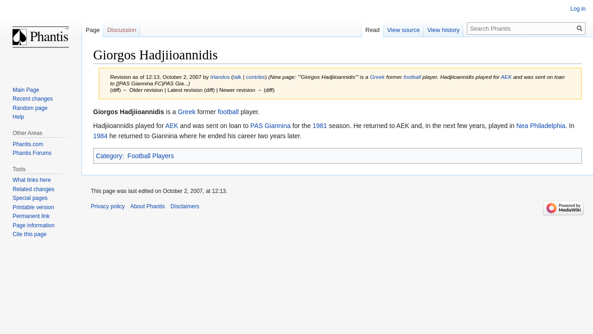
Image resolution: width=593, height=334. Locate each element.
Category (109, 156)
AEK (506, 77)
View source (403, 29)
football (412, 77)
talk (237, 77)
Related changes (33, 189)
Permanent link (31, 216)
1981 (320, 125)
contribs (255, 77)
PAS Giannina (270, 125)
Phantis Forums (32, 153)
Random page (30, 108)
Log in (578, 9)
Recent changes (33, 99)
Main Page (26, 90)
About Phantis (147, 206)
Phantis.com (28, 144)
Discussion (121, 29)
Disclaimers (184, 206)
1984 (100, 136)
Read (373, 29)
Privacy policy (108, 206)
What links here (32, 180)
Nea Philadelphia (540, 125)
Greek (377, 77)
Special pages (30, 198)
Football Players (150, 156)
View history (443, 29)
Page (93, 29)
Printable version (33, 207)
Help (18, 117)
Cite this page (29, 234)
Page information (34, 225)
